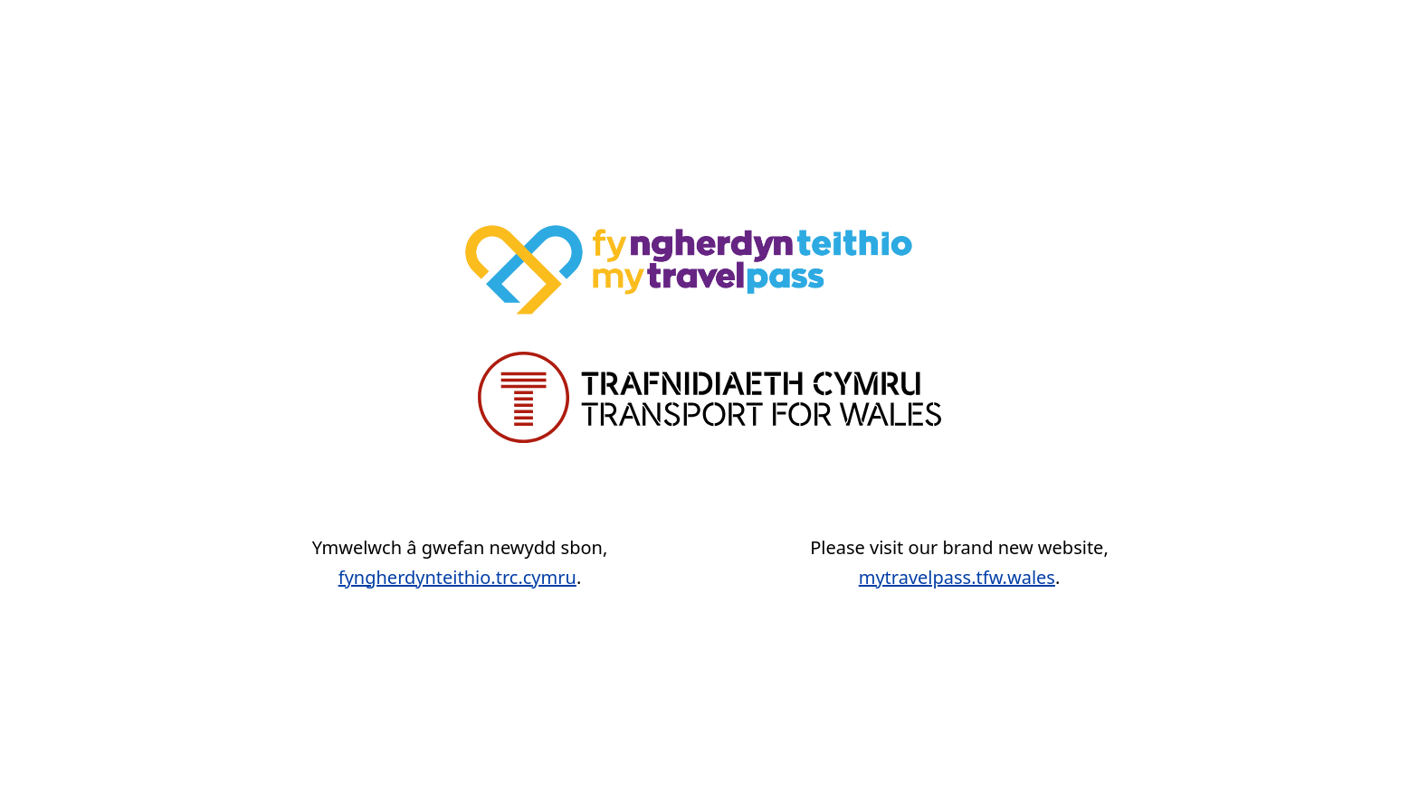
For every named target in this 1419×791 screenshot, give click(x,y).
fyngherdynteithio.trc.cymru (457, 577)
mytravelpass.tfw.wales (957, 577)
